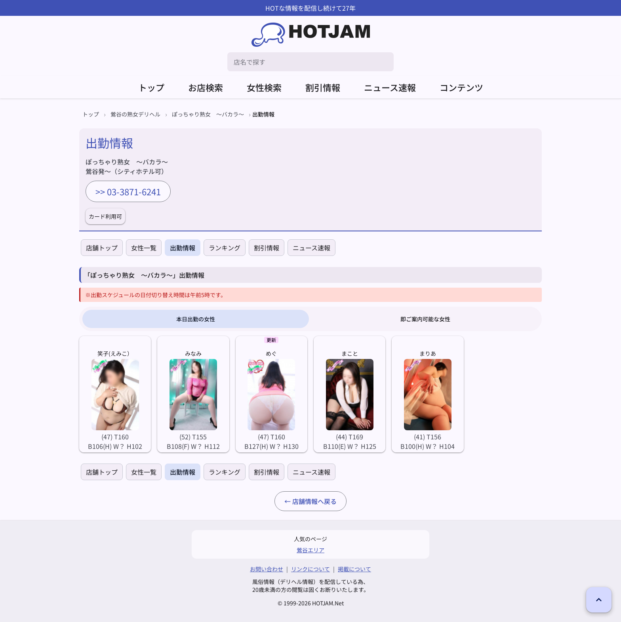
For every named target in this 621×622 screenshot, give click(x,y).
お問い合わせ (266, 569)
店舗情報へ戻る (314, 501)
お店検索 (205, 87)
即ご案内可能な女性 (425, 319)
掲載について (354, 569)
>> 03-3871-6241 (128, 191)
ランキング (224, 247)
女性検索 (264, 87)
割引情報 (322, 87)
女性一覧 (143, 247)
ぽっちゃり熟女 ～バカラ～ (208, 114)
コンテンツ (461, 87)
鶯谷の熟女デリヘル (135, 114)
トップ (151, 87)
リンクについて (310, 569)
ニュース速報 (390, 87)
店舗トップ (102, 247)
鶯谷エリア (310, 550)
